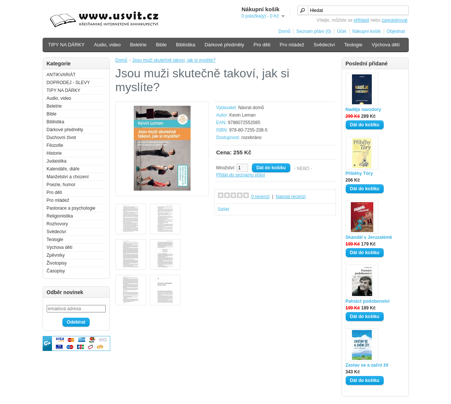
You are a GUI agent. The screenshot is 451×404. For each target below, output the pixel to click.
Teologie (353, 44)
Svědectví (324, 44)
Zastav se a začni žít (367, 365)
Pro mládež (291, 44)
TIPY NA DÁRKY (66, 44)
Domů (284, 31)
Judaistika (57, 161)
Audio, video (107, 44)
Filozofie (55, 145)
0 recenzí (260, 196)
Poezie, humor (61, 184)
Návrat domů (251, 107)
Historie (54, 153)
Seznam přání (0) (313, 31)
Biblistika (185, 44)
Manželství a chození (68, 176)
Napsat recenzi (291, 196)
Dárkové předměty (224, 44)
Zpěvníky (56, 255)
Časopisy (56, 271)
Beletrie (138, 44)
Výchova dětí (386, 44)
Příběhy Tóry (359, 173)
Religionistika (60, 216)
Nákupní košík (366, 31)
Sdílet (223, 209)
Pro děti (262, 44)
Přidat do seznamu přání (240, 175)
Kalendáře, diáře (63, 169)
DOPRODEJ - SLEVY (68, 82)
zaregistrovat (394, 20)
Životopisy (57, 263)
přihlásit (361, 20)
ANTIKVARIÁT (61, 74)
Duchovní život (61, 137)
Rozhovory (57, 223)
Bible (161, 44)
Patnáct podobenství (368, 301)
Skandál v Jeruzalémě (369, 237)
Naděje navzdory (363, 109)
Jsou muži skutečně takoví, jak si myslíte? (174, 60)
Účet (341, 31)
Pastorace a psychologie (71, 208)
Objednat (396, 31)
